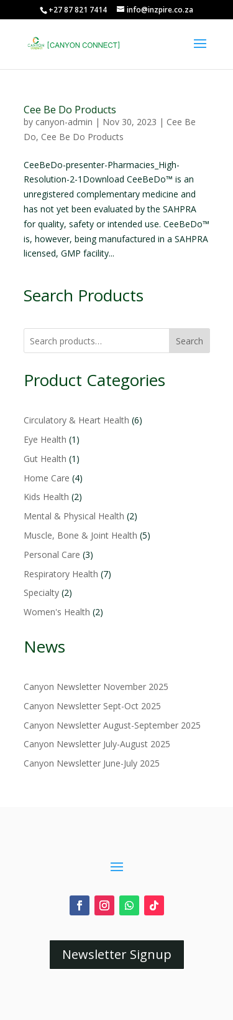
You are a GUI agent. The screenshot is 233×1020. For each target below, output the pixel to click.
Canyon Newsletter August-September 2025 (112, 725)
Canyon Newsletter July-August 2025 (97, 744)
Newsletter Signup (116, 954)
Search (189, 341)
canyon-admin (64, 122)
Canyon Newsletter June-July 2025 (92, 763)
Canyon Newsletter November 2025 (96, 686)
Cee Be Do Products (70, 109)
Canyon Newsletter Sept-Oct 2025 (92, 706)
